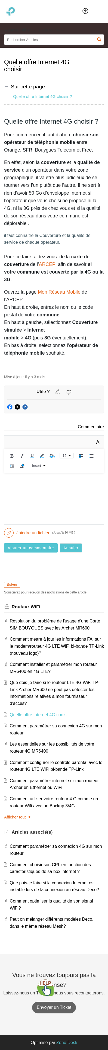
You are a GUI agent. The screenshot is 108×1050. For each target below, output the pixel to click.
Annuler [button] (70, 548)
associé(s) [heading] (32, 832)
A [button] (98, 442)
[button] (85, 11)
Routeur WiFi (53, 30)
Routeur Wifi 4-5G (20, 30)
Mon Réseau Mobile (59, 292)
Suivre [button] (12, 585)
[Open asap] (45, 988)
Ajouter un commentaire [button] (31, 548)
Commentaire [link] (91, 427)
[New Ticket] (54, 1007)
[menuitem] (85, 11)
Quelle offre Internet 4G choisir (39, 714)
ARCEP (47, 264)
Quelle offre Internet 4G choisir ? (42, 96)
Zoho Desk (66, 1042)
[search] (54, 39)
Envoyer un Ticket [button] (54, 1007)
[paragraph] (54, 242)
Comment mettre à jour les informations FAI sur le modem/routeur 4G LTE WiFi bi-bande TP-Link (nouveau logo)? (57, 646)
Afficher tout (17, 817)
